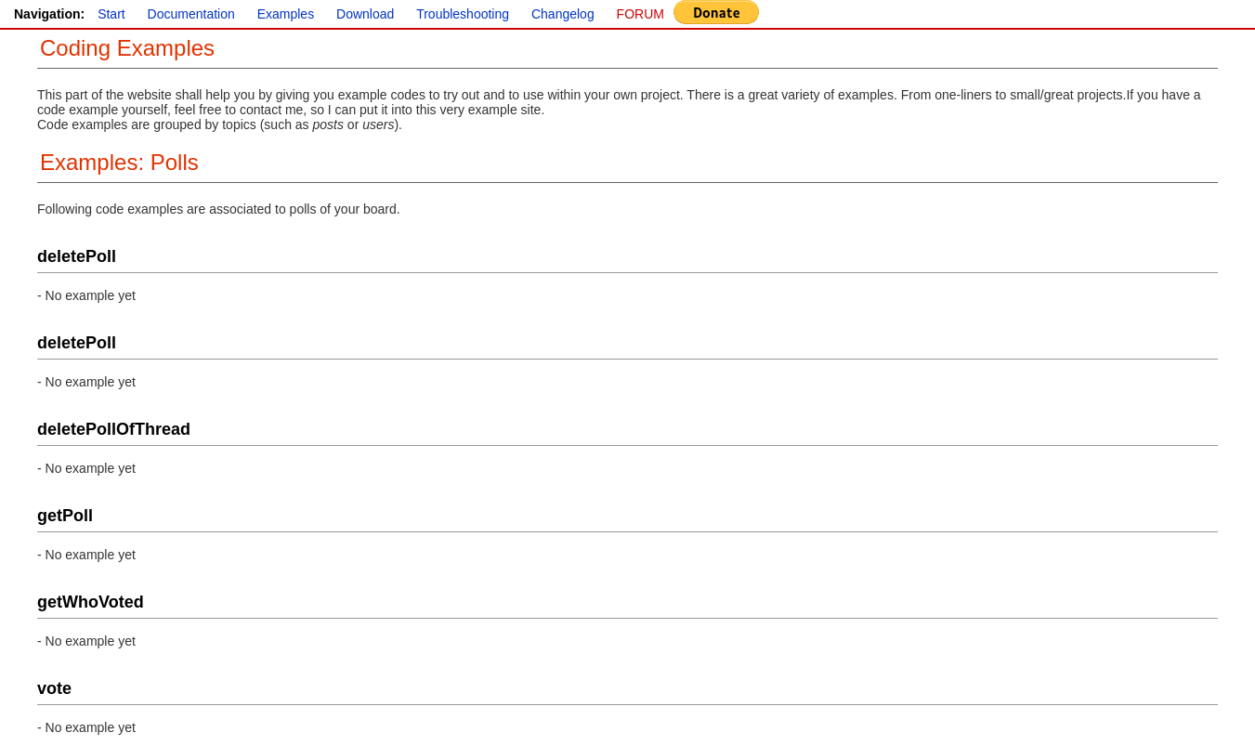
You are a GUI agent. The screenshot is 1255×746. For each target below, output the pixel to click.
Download (365, 14)
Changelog (563, 14)
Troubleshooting (462, 14)
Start (111, 14)
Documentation (191, 14)
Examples (285, 14)
